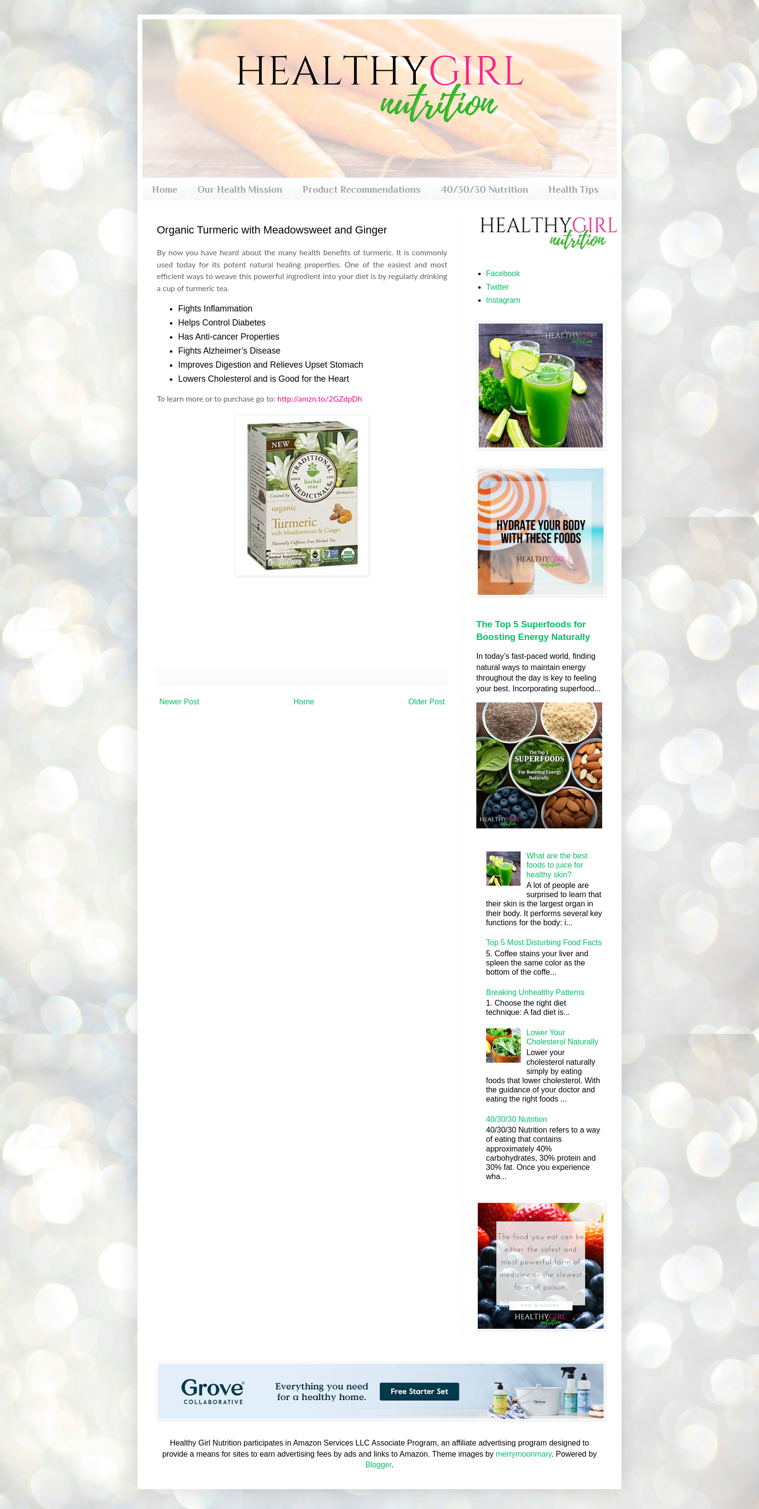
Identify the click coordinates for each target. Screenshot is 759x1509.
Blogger (378, 1465)
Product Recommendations (362, 189)
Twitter (497, 287)
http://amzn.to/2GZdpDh (319, 398)
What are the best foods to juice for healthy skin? (556, 865)
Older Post (426, 702)
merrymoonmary (523, 1454)
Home (164, 189)
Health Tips (573, 189)
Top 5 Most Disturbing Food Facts (544, 942)
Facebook (503, 273)
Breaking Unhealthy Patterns (535, 992)
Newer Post (179, 702)
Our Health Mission (239, 189)
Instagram (503, 300)
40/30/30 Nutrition (484, 189)
